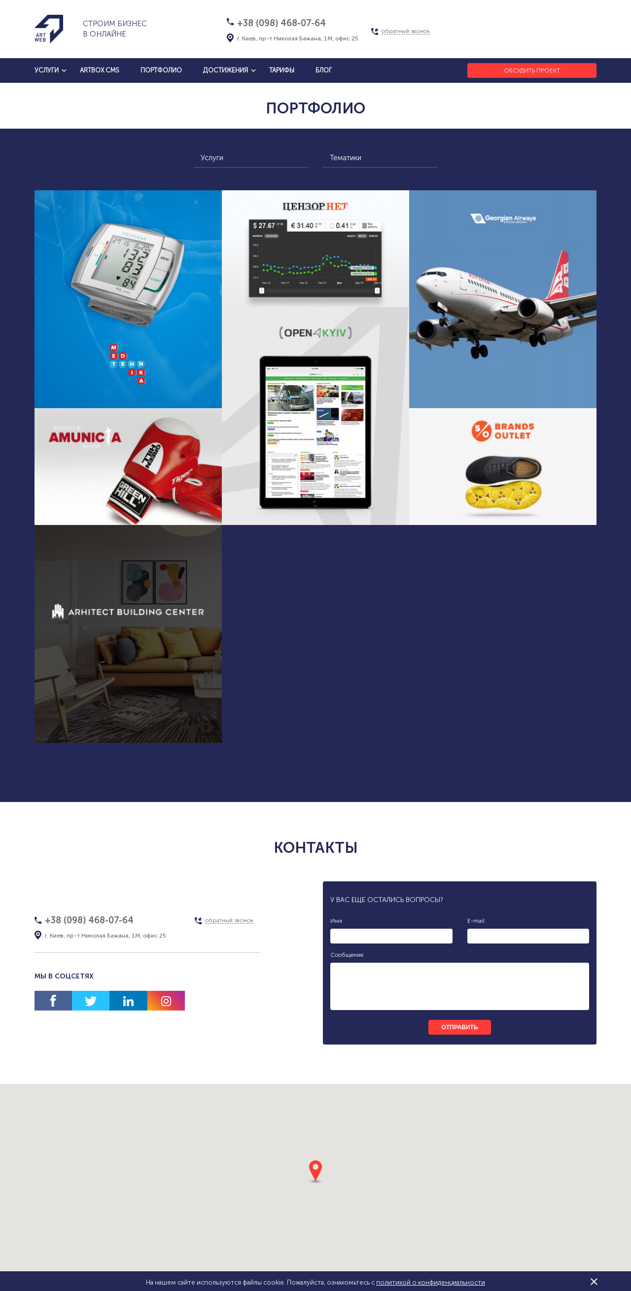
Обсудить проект (532, 70)
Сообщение (346, 954)
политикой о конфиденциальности (430, 1282)
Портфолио (161, 70)
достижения (225, 70)
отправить (459, 1027)
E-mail (476, 920)
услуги (47, 70)
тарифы (281, 70)
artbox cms (99, 70)
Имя (336, 920)
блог (324, 70)
